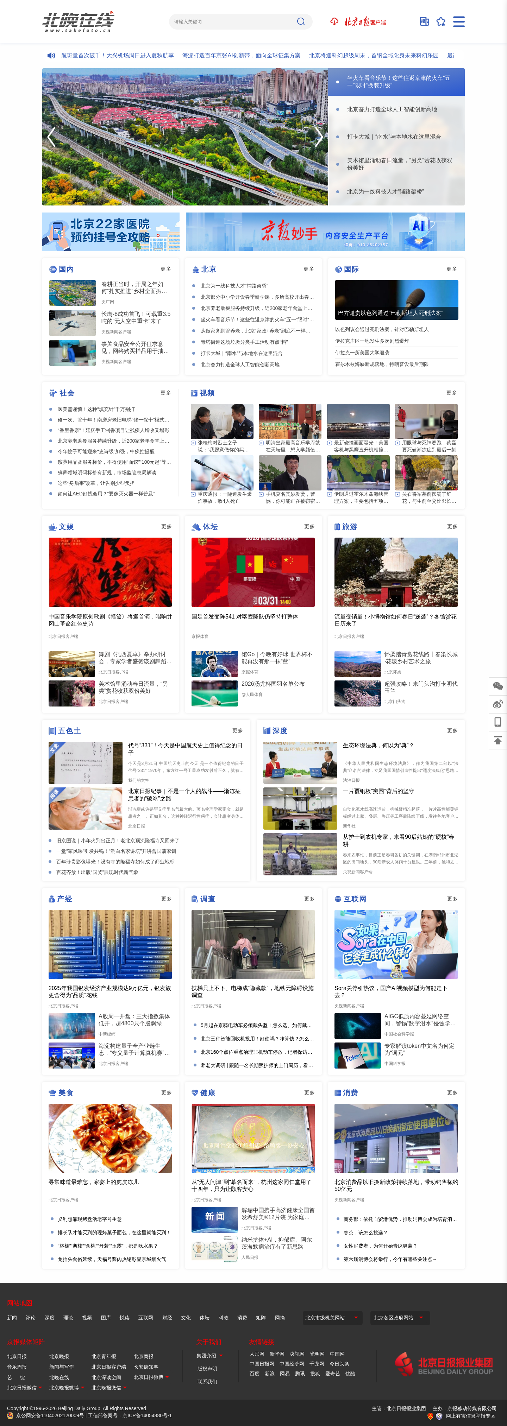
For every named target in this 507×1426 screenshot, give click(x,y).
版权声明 (207, 1368)
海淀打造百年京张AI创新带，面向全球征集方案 (246, 55)
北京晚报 (59, 1356)
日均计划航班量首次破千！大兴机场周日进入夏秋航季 (111, 55)
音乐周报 (17, 1367)
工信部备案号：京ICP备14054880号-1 (130, 1415)
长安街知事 (146, 1367)
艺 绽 (16, 1377)
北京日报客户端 (109, 1367)
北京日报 (17, 1356)
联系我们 (207, 1381)
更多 (166, 269)
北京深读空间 (106, 1377)
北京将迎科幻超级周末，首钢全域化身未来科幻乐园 (378, 55)
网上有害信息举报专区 (470, 1416)
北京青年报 (104, 1356)
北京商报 (144, 1356)
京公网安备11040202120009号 (50, 1415)
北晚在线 (59, 1377)
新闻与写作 (61, 1367)
